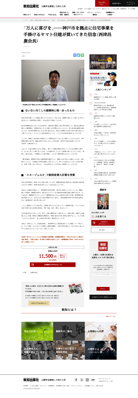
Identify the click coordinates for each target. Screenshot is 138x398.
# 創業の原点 (33, 272)
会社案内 (25, 385)
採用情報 (51, 386)
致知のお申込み (39, 15)
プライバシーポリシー (77, 385)
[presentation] (105, 281)
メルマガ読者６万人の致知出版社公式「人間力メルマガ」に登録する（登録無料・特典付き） (103, 267)
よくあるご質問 (34, 385)
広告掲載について (89, 385)
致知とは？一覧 (110, 316)
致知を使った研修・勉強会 (64, 13)
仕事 (23, 56)
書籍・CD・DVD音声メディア (78, 13)
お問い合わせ (99, 385)
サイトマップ (43, 385)
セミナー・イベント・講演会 (94, 13)
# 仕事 (24, 272)
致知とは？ (27, 15)
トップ (25, 20)
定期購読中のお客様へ (110, 13)
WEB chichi (52, 15)
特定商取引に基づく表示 (63, 385)
